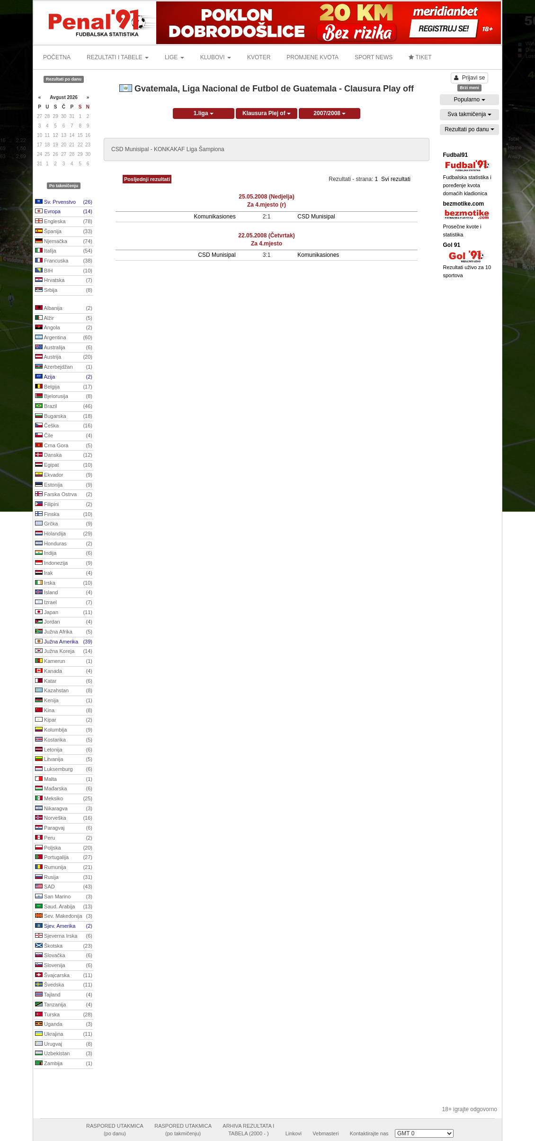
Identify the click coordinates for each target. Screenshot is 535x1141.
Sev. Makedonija (63, 916)
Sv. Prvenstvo (63, 202)
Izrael (63, 603)
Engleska (63, 222)
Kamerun (63, 661)
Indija (63, 553)
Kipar (63, 720)
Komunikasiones (215, 216)
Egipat (63, 465)
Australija (63, 348)
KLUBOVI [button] (215, 57)
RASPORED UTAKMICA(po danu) (114, 1129)
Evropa (63, 212)
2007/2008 (329, 113)
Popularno (469, 99)
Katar (63, 681)
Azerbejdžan (63, 367)
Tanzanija (63, 1005)
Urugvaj (63, 1044)
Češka (63, 426)
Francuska (63, 261)
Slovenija (63, 965)
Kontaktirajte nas (369, 1133)
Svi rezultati (395, 179)
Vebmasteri (325, 1133)
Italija (63, 251)
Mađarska (63, 789)
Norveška (63, 818)
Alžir (63, 318)
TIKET (420, 57)
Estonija (63, 485)
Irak (63, 573)
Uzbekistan (63, 1054)
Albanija (63, 308)
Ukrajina (63, 1034)
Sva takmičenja (469, 114)
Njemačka (63, 241)
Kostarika (63, 740)
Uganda (63, 1024)
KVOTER (258, 57)
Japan (63, 612)
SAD (63, 887)
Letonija (63, 750)
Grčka (63, 524)
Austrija (63, 357)
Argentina (63, 338)
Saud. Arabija (63, 907)
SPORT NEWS (373, 57)
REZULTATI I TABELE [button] (118, 57)
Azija (63, 377)
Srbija (63, 290)
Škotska (63, 946)
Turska (63, 1015)
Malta (63, 779)
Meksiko (63, 799)
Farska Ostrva (63, 494)
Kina (63, 711)
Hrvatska (63, 280)
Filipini (63, 504)
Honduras (63, 544)
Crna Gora (63, 446)
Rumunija (63, 867)
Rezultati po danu (469, 129)
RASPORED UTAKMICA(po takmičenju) (183, 1129)
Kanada (63, 671)
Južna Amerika (63, 642)
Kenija (63, 701)
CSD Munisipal (316, 216)
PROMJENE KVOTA (312, 57)
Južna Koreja (63, 651)
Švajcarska (63, 975)
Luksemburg (63, 769)
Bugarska (63, 416)
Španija (63, 231)
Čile (63, 436)
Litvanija (63, 759)
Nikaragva (63, 809)
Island (63, 593)
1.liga (204, 113)
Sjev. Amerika (63, 926)
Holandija (63, 534)
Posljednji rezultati (147, 179)
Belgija (63, 387)
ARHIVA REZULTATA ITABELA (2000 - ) (248, 1129)
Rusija (63, 877)
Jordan (63, 622)
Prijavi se (469, 77)
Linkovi (293, 1133)
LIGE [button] (174, 57)
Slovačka (63, 956)
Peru (63, 838)
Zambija (63, 1064)
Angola (63, 328)
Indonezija (63, 563)
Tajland (63, 995)
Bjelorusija (63, 396)
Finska (63, 514)
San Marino (63, 897)
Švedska (63, 985)
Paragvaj (63, 828)
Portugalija (63, 857)
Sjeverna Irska (63, 936)
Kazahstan (63, 691)
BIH (63, 271)
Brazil (63, 406)
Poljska (63, 848)
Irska (63, 583)
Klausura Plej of (266, 113)
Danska (63, 455)
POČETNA (57, 57)
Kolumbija (63, 730)
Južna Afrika (63, 632)
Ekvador (63, 475)
